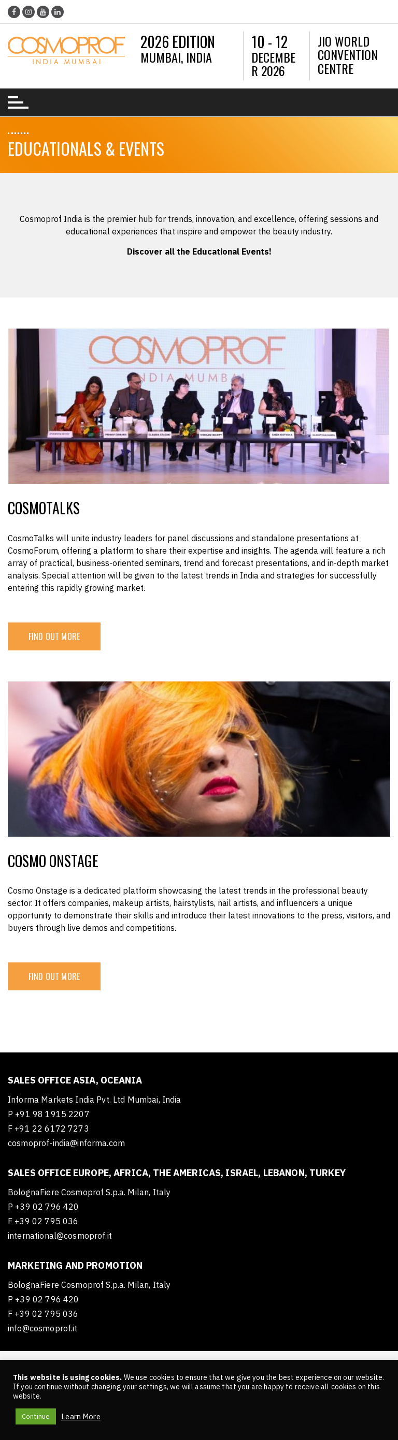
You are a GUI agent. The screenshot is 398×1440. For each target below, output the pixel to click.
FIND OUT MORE (54, 636)
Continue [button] (36, 1416)
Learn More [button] (81, 1416)
